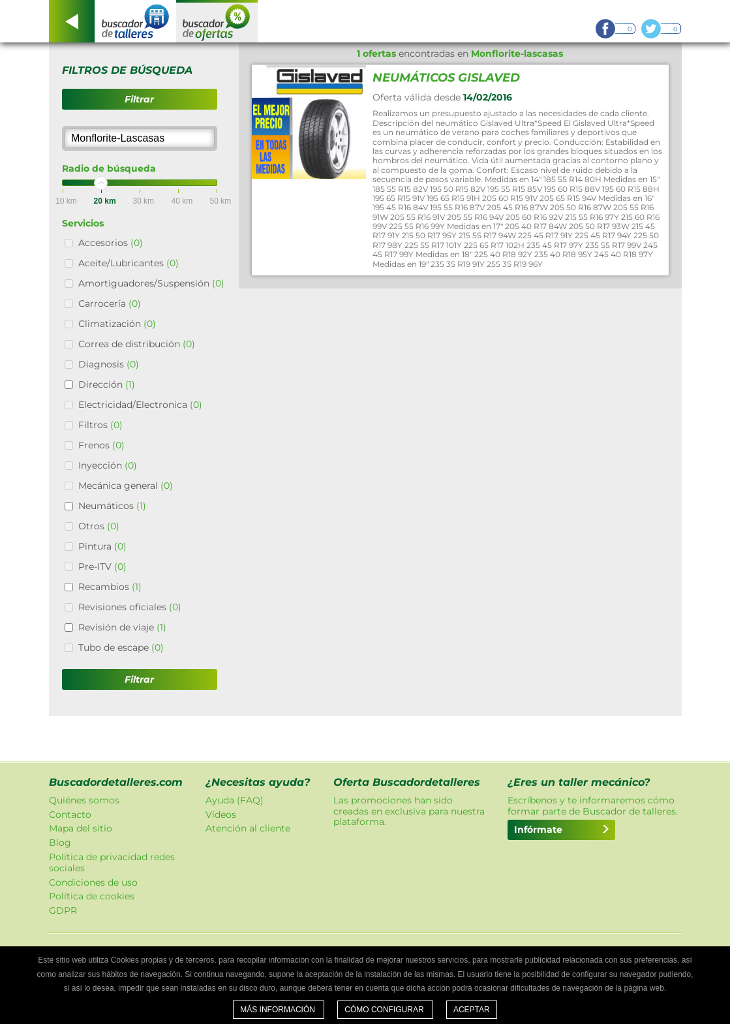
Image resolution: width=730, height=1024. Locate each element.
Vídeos (220, 814)
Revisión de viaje (122, 627)
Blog (60, 842)
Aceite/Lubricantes (128, 263)
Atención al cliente (247, 828)
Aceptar (471, 1009)
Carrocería (109, 303)
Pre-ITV (102, 566)
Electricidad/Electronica (140, 405)
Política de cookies (91, 896)
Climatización (117, 324)
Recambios (110, 587)
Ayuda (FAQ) (234, 800)
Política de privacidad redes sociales (112, 862)
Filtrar (139, 99)
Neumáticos (112, 506)
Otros (98, 526)
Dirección (106, 384)
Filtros (100, 425)
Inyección (107, 465)
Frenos (101, 445)
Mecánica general (125, 485)
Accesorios (110, 243)
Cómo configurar (385, 1009)
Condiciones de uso (93, 882)
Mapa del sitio (80, 828)
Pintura (102, 546)
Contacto (70, 814)
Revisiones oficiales (129, 607)
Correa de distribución (136, 344)
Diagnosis (108, 364)
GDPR (63, 910)
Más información (278, 1009)
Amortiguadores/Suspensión (151, 283)
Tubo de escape (121, 647)
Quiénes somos (84, 800)
